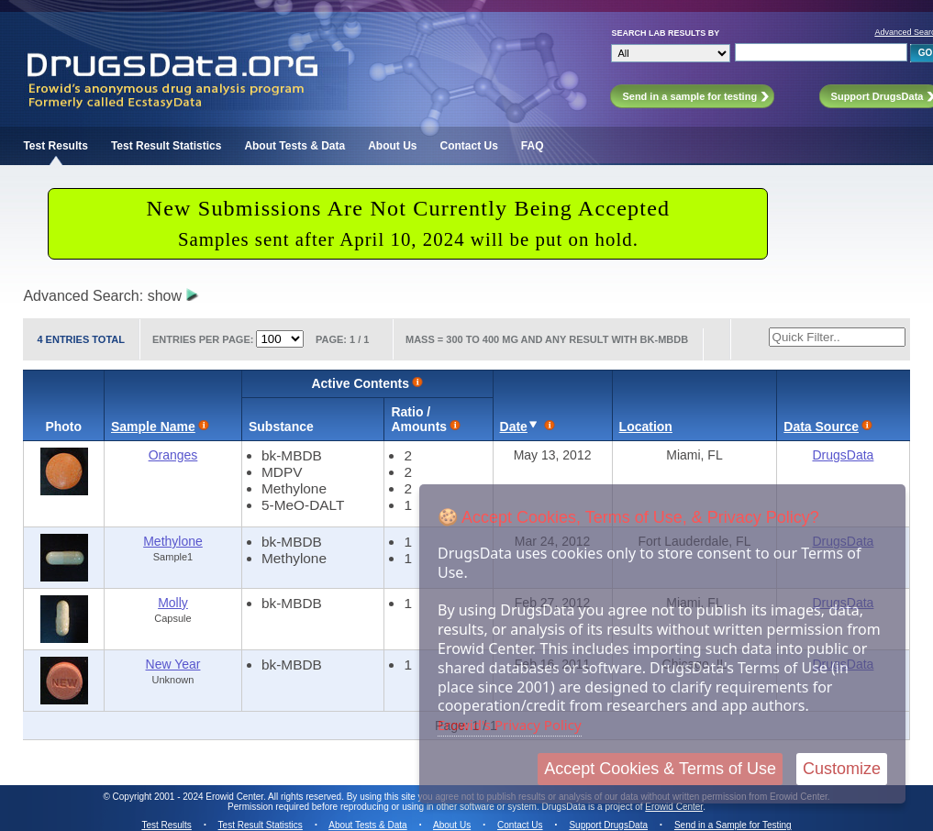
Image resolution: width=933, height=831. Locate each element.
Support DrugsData (608, 825)
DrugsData (842, 455)
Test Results (55, 145)
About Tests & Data (294, 145)
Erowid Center (674, 807)
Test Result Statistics (166, 145)
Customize (842, 768)
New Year (173, 664)
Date (514, 426)
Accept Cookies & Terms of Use (660, 768)
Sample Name (153, 426)
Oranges (173, 455)
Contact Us (469, 145)
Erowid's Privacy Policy (510, 724)
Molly (173, 602)
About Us (392, 145)
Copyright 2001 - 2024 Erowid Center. (189, 797)
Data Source (821, 426)
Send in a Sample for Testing (733, 825)
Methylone (173, 541)
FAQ (532, 145)
